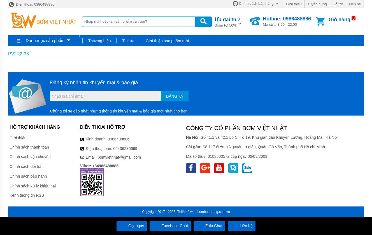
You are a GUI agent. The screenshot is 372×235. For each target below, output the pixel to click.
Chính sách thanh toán (29, 147)
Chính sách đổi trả (25, 166)
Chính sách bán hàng (256, 3)
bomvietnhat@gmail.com (119, 157)
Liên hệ (355, 4)
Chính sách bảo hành (28, 176)
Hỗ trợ (338, 4)
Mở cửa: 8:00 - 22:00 (287, 21)
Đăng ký (174, 96)
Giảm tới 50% (228, 21)
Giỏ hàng (339, 19)
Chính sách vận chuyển (30, 156)
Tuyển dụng (317, 4)
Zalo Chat (209, 226)
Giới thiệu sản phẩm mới (167, 41)
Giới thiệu (293, 4)
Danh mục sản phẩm (45, 40)
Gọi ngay (131, 226)
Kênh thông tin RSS (27, 195)
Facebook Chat (170, 226)
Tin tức (128, 41)
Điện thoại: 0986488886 (31, 4)
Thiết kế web (187, 212)
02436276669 (125, 148)
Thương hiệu (99, 41)
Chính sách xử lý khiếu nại (33, 186)
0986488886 (119, 139)
